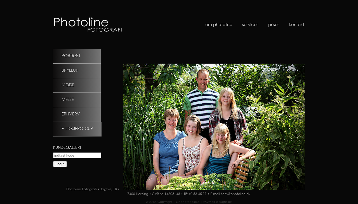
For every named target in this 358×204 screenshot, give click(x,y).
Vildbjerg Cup (77, 128)
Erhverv (71, 114)
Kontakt (296, 24)
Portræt (71, 55)
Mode (68, 84)
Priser (273, 24)
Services (250, 24)
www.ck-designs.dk (217, 202)
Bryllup (70, 70)
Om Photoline (218, 24)
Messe (68, 99)
